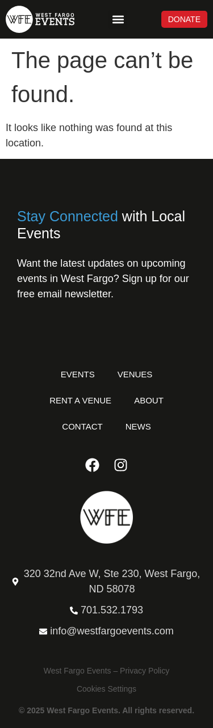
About (149, 400)
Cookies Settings (106, 688)
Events (78, 374)
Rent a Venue (80, 400)
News (138, 426)
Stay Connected (67, 216)
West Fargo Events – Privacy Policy (106, 670)
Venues (135, 374)
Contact (82, 426)
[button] (117, 19)
